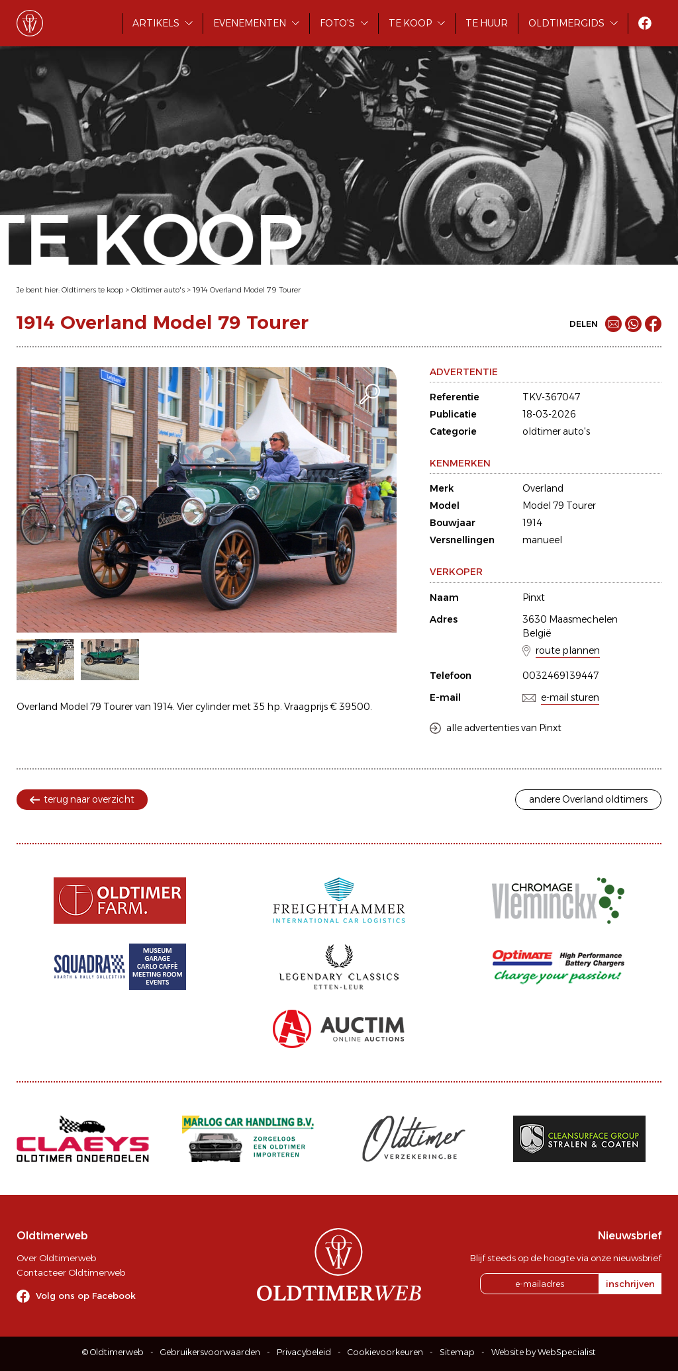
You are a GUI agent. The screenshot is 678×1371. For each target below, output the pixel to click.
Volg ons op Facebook (86, 1295)
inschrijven (630, 1283)
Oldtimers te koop (92, 289)
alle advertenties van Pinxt (503, 728)
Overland (542, 488)
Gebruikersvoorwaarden (210, 1352)
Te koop (410, 23)
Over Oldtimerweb (56, 1258)
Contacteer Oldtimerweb (71, 1272)
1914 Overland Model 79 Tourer (247, 289)
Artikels (155, 23)
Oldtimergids (566, 23)
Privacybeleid (304, 1352)
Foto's (337, 23)
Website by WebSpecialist (543, 1352)
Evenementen (249, 23)
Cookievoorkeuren (385, 1352)
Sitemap (457, 1352)
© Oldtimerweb (113, 1352)
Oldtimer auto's (158, 289)
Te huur (486, 23)
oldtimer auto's (556, 431)
